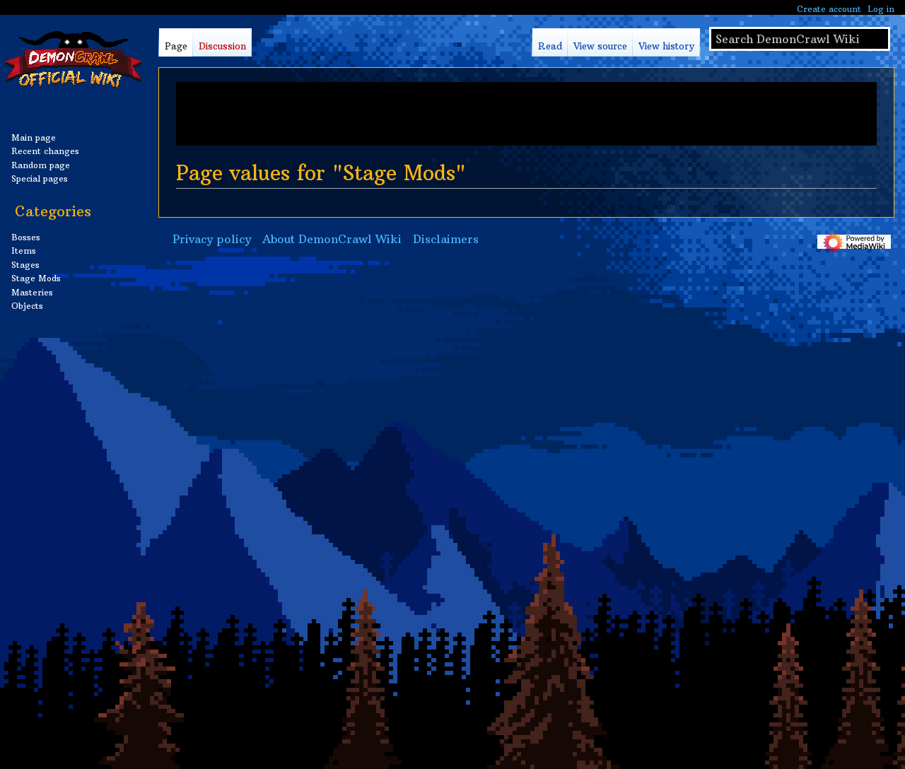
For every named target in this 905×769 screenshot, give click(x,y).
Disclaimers (446, 239)
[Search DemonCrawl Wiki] (799, 39)
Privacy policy (212, 239)
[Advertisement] (526, 114)
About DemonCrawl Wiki (332, 239)
